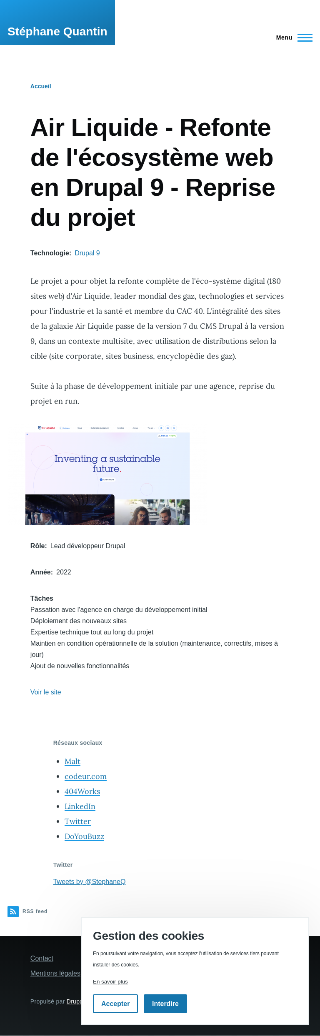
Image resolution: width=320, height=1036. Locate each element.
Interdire (165, 1003)
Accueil (40, 86)
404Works (82, 791)
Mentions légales (55, 973)
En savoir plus (110, 982)
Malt (72, 761)
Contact (41, 958)
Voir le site (45, 692)
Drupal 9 (87, 253)
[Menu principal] (292, 37)
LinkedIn (80, 806)
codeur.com (86, 776)
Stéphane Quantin (58, 31)
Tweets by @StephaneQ (89, 881)
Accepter (115, 1003)
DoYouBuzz (84, 836)
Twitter (78, 821)
